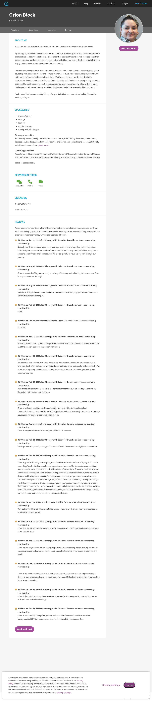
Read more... (44, 145)
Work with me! (128, 48)
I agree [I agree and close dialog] (129, 685)
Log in (125, 3)
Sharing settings (64, 692)
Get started (141, 3)
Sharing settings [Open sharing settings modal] (111, 685)
